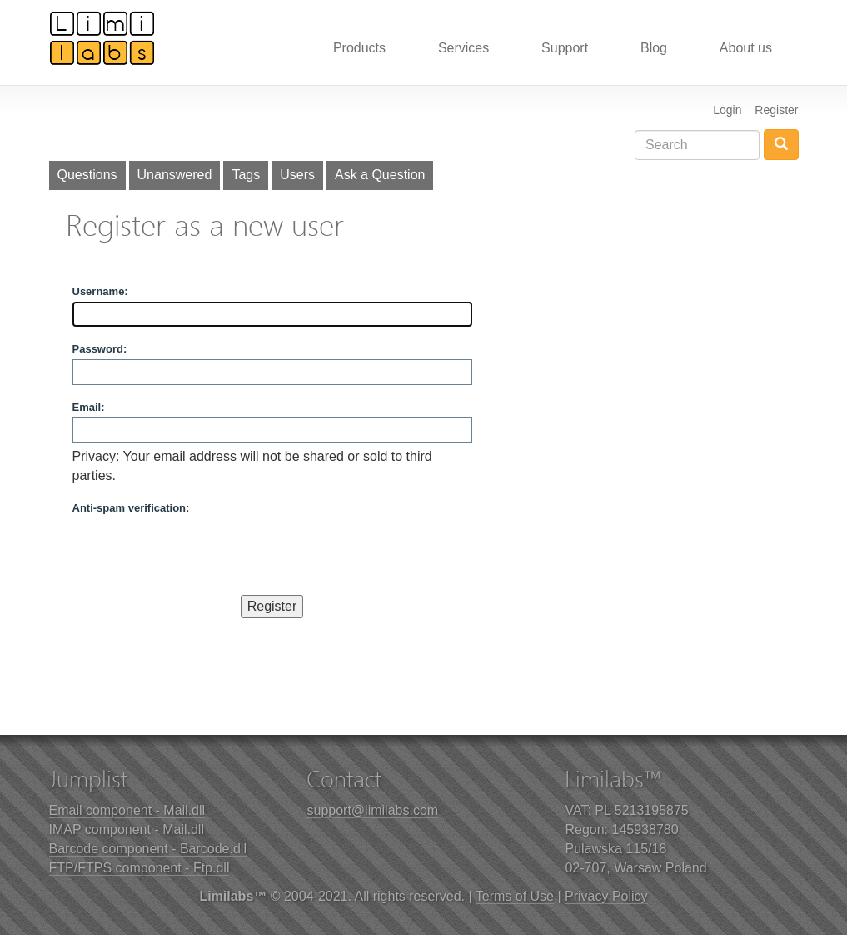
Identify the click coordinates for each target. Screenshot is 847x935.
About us (746, 48)
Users (297, 175)
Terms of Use (515, 896)
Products (359, 48)
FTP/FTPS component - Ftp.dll (139, 868)
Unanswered (174, 175)
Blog (653, 48)
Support (564, 48)
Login (727, 110)
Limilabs (102, 38)
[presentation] (199, 550)
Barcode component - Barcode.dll (148, 849)
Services (463, 48)
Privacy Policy (606, 896)
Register (776, 110)
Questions (87, 175)
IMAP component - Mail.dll (126, 829)
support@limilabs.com (372, 810)
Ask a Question (380, 175)
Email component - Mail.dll (127, 810)
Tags (246, 175)
